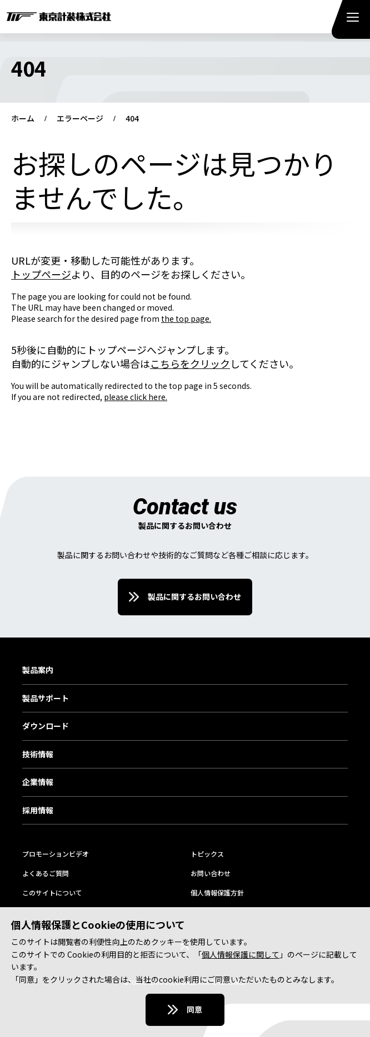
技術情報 (37, 755)
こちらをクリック (190, 363)
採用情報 (37, 811)
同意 (194, 1009)
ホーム (22, 119)
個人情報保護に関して (240, 954)
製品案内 (37, 670)
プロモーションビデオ (55, 853)
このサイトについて (52, 892)
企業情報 (37, 782)
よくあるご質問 (45, 873)
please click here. (135, 396)
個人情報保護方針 (217, 892)
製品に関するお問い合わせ (194, 596)
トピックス (207, 853)
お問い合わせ (211, 873)
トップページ (41, 274)
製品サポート (45, 699)
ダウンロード (45, 726)
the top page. (186, 318)
